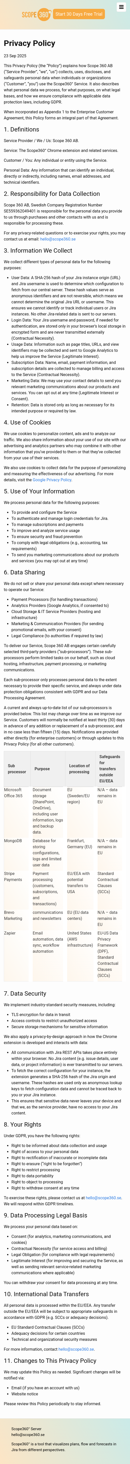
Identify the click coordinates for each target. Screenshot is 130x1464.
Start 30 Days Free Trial (78, 14)
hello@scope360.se (58, 239)
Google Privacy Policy (52, 479)
